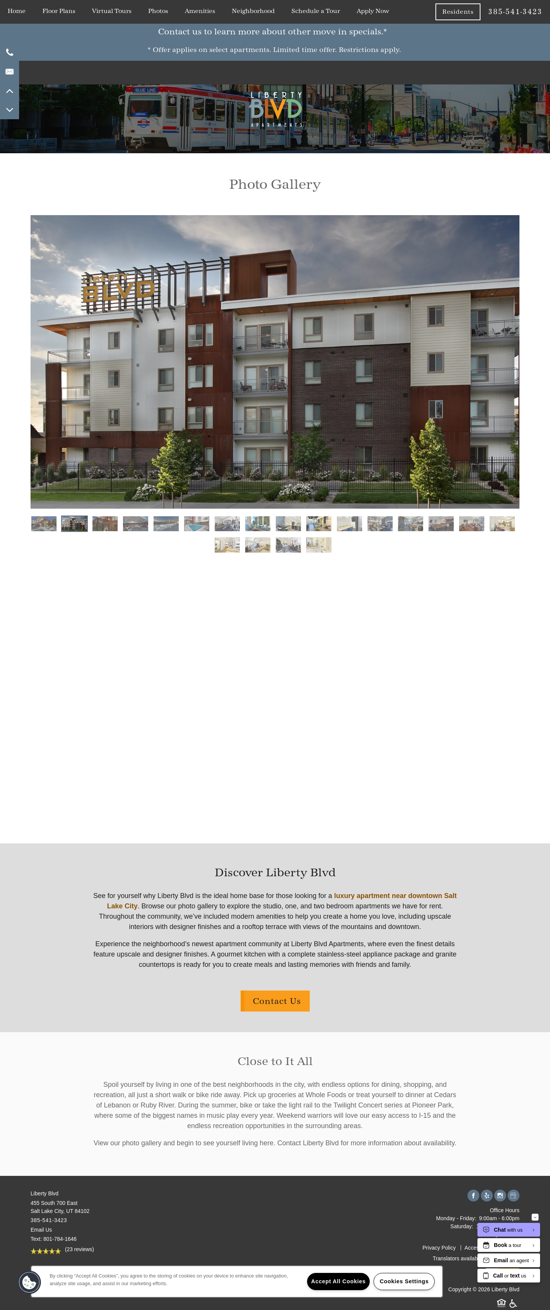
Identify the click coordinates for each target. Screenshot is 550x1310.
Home (17, 11)
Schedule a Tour (315, 11)
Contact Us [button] (277, 1001)
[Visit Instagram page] (500, 1196)
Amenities (200, 11)
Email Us (41, 1230)
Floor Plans (58, 11)
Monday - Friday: (456, 1218)
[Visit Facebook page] (473, 1196)
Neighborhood (253, 11)
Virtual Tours (111, 11)
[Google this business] (513, 1196)
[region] (237, 1281)
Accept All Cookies (338, 1281)
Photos (158, 11)
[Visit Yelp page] (487, 1196)
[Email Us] (9, 71)
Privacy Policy (439, 1248)
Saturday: (461, 1226)
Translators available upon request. (475, 1258)
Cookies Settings (404, 1281)
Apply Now (373, 11)
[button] (538, 33)
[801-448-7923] (9, 52)
